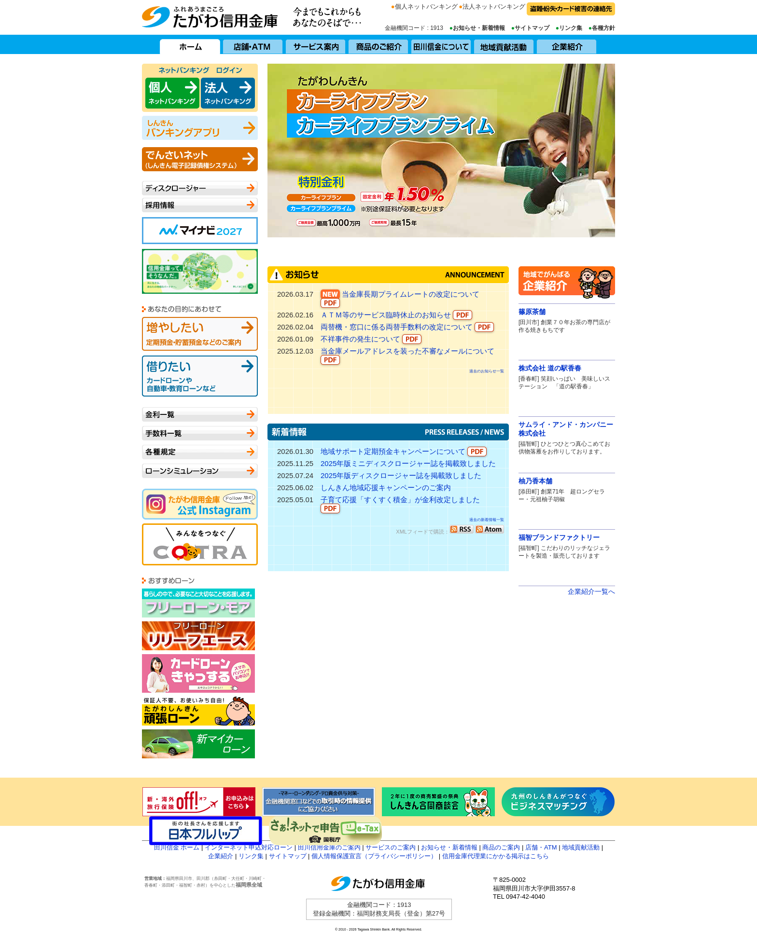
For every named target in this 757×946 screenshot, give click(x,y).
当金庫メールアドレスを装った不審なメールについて (407, 356)
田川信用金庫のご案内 (329, 847)
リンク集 (570, 28)
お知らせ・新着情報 (479, 28)
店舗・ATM (253, 44)
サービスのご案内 (390, 847)
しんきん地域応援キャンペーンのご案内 (386, 487)
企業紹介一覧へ (591, 591)
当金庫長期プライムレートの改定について (400, 299)
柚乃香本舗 (535, 481)
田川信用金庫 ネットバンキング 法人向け (228, 93)
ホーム (190, 44)
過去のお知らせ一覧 (486, 371)
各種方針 (603, 28)
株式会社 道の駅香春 (550, 368)
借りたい (200, 376)
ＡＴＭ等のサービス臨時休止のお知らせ (396, 315)
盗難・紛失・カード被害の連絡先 (571, 8)
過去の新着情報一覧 (486, 520)
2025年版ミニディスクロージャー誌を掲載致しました (408, 463)
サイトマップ (532, 28)
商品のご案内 (501, 847)
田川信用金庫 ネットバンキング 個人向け (172, 93)
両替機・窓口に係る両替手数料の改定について (407, 327)
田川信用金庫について (441, 44)
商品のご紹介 (378, 44)
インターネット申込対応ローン (249, 847)
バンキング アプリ (200, 128)
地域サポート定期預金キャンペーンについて (404, 451)
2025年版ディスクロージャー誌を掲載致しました (401, 475)
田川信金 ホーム (177, 847)
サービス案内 (315, 44)
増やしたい (200, 334)
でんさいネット (200, 159)
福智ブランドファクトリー (559, 537)
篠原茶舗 (532, 311)
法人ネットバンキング (494, 6)
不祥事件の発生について (371, 339)
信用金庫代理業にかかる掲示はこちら (495, 856)
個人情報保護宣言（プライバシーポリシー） (374, 856)
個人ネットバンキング (426, 6)
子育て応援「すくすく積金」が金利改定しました (400, 504)
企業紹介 (566, 44)
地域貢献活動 (504, 44)
